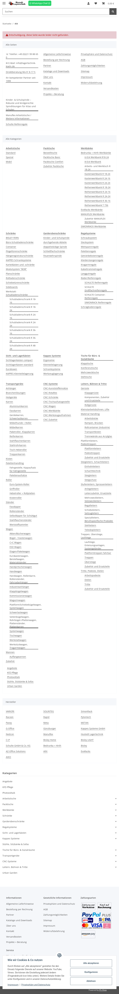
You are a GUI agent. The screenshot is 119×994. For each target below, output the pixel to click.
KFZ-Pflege (12, 672)
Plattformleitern (93, 448)
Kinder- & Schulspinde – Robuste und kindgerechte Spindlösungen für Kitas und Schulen (21, 104)
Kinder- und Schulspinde (56, 237)
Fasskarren (15, 410)
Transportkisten (93, 431)
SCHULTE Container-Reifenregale (95, 296)
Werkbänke (8, 809)
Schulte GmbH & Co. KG (18, 745)
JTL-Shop (103, 990)
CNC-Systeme (9, 861)
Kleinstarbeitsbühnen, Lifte (95, 409)
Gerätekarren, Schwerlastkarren (19, 417)
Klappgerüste (92, 392)
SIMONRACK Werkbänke (93, 226)
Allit (45, 751)
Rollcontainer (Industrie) (97, 427)
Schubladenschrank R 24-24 (23, 324)
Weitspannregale (90, 246)
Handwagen (16, 571)
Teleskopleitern (93, 529)
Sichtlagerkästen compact (19, 360)
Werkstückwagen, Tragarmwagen (19, 646)
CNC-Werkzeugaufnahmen (57, 415)
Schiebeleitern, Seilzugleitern (92, 511)
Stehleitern (90, 525)
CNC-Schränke (50, 397)
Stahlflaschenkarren (20, 440)
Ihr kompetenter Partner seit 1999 (20, 79)
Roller (9, 479)
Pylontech (86, 717)
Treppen (89, 557)
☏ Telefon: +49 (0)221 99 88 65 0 (22, 56)
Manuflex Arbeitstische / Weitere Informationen (18, 117)
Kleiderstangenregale (92, 260)
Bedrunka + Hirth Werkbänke (96, 152)
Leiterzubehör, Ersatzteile (98, 493)
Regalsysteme (9, 827)
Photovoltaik (13, 677)
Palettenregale (88, 251)
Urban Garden (14, 686)
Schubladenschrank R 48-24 (23, 347)
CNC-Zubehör (50, 419)
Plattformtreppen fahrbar (98, 552)
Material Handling (90, 413)
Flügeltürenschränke (16, 251)
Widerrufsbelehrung (91, 82)
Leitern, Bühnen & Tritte (15, 867)
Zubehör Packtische (53, 166)
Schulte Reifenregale (16, 124)
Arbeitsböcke (91, 418)
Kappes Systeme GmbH (93, 728)
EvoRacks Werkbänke (92, 209)
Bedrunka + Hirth (52, 745)
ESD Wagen (15, 546)
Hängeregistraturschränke (19, 255)
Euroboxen (11, 369)
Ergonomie (49, 360)
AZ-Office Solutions (16, 751)
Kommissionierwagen (21, 595)
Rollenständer (17, 511)
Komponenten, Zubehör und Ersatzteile (97, 399)
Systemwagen (17, 631)
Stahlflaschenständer (21, 520)
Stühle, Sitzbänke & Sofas (20, 681)
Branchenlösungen (16, 392)
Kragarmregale (88, 264)
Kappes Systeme (11, 838)
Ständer (10, 502)
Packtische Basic (51, 157)
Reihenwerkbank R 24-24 (97, 196)
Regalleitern (91, 505)
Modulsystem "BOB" (16, 269)
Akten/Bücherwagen (20, 533)
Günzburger (49, 728)
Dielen (88, 579)
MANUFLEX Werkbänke (92, 214)
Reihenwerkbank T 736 (96, 205)
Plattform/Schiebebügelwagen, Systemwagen (26, 606)
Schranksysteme (51, 369)
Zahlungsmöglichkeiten (93, 65)
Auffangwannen (18, 656)
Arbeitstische (9, 798)
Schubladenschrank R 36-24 (23, 339)
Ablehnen (91, 981)
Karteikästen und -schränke (20, 264)
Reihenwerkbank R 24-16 (97, 191)
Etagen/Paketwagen (20, 551)
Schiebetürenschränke (17, 282)
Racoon (9, 717)
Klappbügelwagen (19, 591)
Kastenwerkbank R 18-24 (97, 173)
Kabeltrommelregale (91, 269)
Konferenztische (89, 367)
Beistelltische (50, 152)
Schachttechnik (92, 470)
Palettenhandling (15, 463)
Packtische (7, 804)
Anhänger (11, 388)
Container (11, 246)
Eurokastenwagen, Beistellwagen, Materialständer (19, 559)
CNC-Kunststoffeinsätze (55, 388)
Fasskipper (15, 506)
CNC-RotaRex (50, 392)
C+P (8, 739)
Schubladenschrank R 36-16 (23, 332)
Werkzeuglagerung (53, 373)
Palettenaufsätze (18, 475)
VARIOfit (10, 711)
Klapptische (87, 363)
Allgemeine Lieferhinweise (57, 54)
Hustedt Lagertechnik (92, 734)
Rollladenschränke (15, 278)
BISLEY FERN (12, 237)
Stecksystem (87, 242)
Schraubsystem (89, 237)
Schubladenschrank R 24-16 (23, 316)
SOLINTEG (48, 711)
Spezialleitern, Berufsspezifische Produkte (99, 519)
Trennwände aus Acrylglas (98, 436)
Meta (46, 722)
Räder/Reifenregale (91, 278)
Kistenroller (16, 497)
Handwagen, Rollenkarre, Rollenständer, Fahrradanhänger (23, 579)
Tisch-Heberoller (18, 449)
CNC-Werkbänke (51, 410)
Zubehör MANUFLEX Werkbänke (95, 220)
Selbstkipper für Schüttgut (23, 515)
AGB (83, 59)
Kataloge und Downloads (56, 71)
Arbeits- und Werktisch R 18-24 (97, 168)
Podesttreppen (92, 452)
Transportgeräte (10, 855)
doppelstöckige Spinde (55, 246)
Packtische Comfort (53, 161)
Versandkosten (51, 88)
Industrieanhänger (19, 586)
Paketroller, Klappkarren (22, 431)
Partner (47, 65)
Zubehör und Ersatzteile (97, 457)
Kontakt (47, 82)
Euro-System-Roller (19, 484)
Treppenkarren (17, 454)
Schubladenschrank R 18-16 (23, 301)
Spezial (9, 157)
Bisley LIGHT (87, 739)
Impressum (87, 76)
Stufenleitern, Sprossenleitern (96, 484)
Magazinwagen (17, 600)
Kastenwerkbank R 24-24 (97, 182)
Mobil (9, 161)
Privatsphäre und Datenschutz (96, 54)
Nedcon (10, 734)
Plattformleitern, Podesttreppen (89, 442)
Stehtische (86, 376)
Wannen (10, 652)
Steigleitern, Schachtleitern (95, 461)
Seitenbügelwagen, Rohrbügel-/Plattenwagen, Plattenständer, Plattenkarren (23, 621)
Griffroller (15, 488)
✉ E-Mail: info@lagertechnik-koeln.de (21, 65)
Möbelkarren (16, 427)
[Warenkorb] (108, 3)
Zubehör (10, 661)
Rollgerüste (90, 404)
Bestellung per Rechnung (56, 59)
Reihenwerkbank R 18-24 (97, 187)
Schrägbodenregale (91, 306)
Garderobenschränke (13, 821)
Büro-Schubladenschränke (19, 242)
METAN (84, 722)
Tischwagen (16, 635)
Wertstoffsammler (19, 524)
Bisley (84, 745)
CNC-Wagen (49, 406)
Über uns (48, 76)
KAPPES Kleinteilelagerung (19, 373)
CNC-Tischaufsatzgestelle (56, 401)
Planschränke (13, 273)
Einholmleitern (92, 466)
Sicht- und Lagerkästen (14, 832)
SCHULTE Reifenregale (96, 282)
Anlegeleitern (92, 488)
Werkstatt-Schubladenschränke (17, 293)
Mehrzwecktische (90, 372)
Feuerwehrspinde (52, 255)
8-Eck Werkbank (93, 161)
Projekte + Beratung (53, 94)
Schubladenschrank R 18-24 (23, 308)
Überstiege (90, 561)
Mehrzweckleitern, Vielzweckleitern (94, 499)
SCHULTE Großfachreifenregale (96, 289)
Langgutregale (88, 273)
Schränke (7, 815)
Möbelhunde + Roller (20, 422)
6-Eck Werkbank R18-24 (97, 157)
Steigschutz (91, 479)
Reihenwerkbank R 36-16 (97, 200)
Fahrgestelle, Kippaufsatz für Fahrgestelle (23, 469)
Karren (9, 401)
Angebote (12, 668)
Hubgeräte (11, 397)
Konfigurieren (91, 972)
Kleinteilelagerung (52, 364)
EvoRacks (85, 751)
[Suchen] (56, 11)
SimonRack (86, 711)
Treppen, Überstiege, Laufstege (92, 536)
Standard (10, 152)
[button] (88, 3)
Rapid (46, 717)
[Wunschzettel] (95, 3)
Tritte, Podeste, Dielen (92, 570)
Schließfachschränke (54, 251)
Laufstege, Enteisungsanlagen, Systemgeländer (95, 545)
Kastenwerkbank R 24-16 (97, 178)
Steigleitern (91, 475)
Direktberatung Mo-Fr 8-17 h (20, 72)
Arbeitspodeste (92, 575)
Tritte (87, 584)
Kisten (9, 458)
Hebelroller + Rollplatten (22, 493)
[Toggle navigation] (4, 2)
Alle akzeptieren (91, 963)
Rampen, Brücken (94, 422)
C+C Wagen (15, 542)
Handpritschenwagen (21, 566)
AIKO (8, 757)
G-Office (10, 728)
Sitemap (85, 71)
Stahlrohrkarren (18, 445)
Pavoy (9, 722)
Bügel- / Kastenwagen (21, 538)
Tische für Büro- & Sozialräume (18, 849)
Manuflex (48, 734)
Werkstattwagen (18, 640)
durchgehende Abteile (55, 242)
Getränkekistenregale (92, 255)
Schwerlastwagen (19, 612)
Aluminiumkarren (19, 406)
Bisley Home (49, 739)
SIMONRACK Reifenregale (98, 302)
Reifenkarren (16, 436)
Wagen (9, 529)
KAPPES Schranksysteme (18, 260)
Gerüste (85, 388)
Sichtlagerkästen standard (19, 364)
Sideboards (12, 287)
